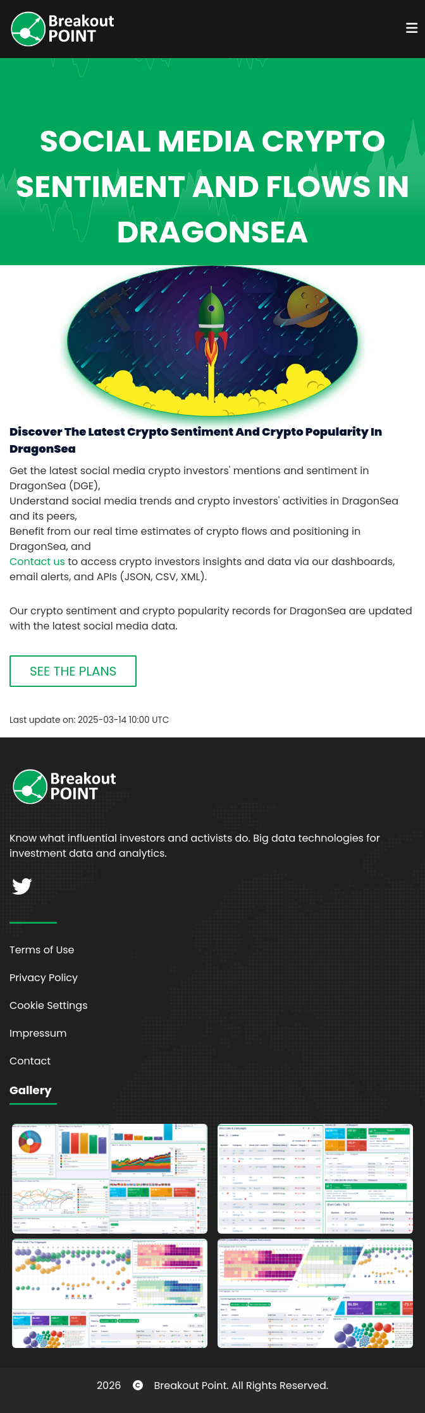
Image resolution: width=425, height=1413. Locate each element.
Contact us (37, 561)
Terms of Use (42, 950)
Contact (30, 1061)
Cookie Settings (48, 1005)
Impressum (38, 1033)
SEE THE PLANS (73, 671)
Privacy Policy (43, 977)
